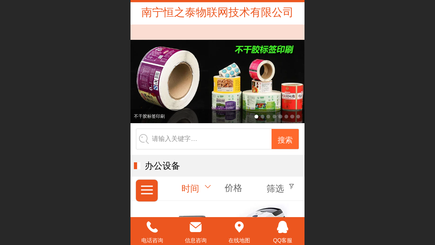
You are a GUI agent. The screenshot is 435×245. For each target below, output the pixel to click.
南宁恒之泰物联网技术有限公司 (217, 12)
